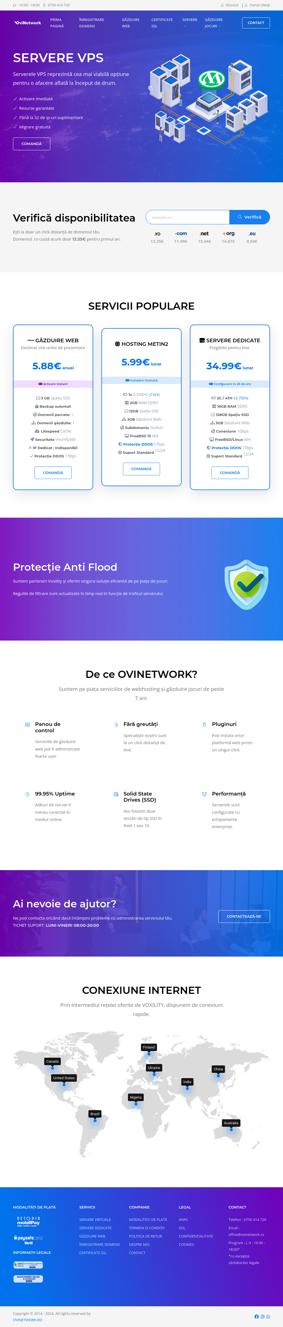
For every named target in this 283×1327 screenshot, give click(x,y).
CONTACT (256, 23)
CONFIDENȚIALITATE (196, 1236)
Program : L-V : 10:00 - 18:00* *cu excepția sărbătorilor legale (247, 1252)
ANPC (183, 1219)
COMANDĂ (32, 143)
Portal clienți (257, 5)
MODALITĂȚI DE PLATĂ (148, 1219)
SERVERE (189, 19)
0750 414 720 (56, 5)
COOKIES (186, 1244)
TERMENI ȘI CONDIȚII (146, 1227)
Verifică (249, 217)
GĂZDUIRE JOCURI (214, 22)
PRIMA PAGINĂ (57, 22)
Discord (229, 5)
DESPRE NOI (139, 1244)
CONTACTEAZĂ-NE (244, 916)
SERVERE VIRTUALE (95, 1219)
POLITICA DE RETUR (145, 1236)
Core (154, 394)
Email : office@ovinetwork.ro (246, 1231)
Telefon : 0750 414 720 (247, 1219)
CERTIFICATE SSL (162, 22)
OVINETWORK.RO (27, 1319)
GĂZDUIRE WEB (131, 22)
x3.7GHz (241, 398)
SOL (182, 1227)
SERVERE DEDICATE (95, 1227)
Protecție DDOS (138, 444)
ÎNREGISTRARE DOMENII (91, 22)
